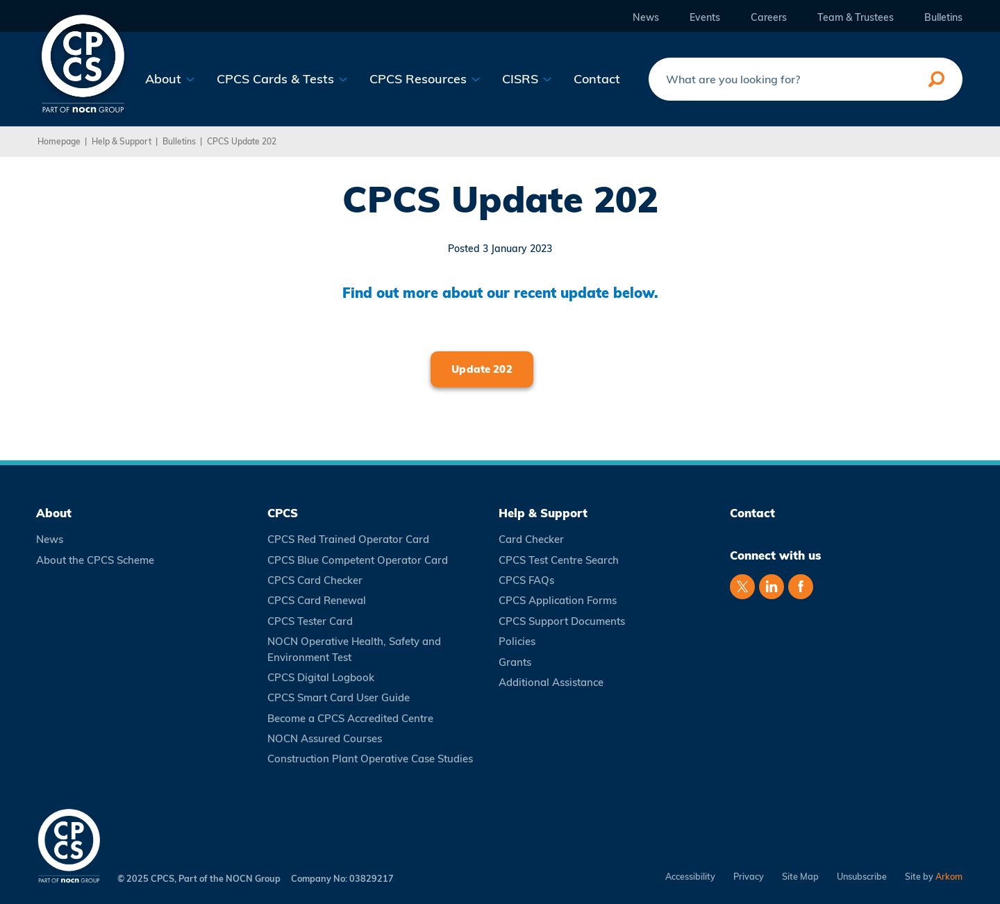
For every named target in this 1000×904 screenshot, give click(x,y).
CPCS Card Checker (314, 580)
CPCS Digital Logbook (320, 677)
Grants (515, 662)
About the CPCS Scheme (95, 560)
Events (705, 18)
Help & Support (121, 141)
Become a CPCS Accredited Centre (350, 718)
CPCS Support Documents (562, 621)
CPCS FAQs (526, 580)
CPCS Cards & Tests (282, 79)
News (646, 18)
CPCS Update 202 (241, 141)
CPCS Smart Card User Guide (338, 697)
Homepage (59, 141)
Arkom (948, 876)
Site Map (800, 876)
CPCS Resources (425, 79)
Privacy (748, 876)
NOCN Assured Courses (324, 738)
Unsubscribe (862, 876)
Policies (517, 641)
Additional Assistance (551, 682)
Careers (769, 18)
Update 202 (481, 369)
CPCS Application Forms (558, 600)
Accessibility (690, 876)
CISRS (527, 79)
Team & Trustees (855, 18)
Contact (597, 79)
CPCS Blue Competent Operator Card (357, 560)
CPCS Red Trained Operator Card (348, 539)
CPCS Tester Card (310, 621)
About (170, 79)
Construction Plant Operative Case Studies (370, 758)
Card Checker (531, 539)
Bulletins (943, 18)
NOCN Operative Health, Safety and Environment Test (354, 649)
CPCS (282, 512)
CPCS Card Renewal (316, 600)
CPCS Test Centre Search (559, 560)
